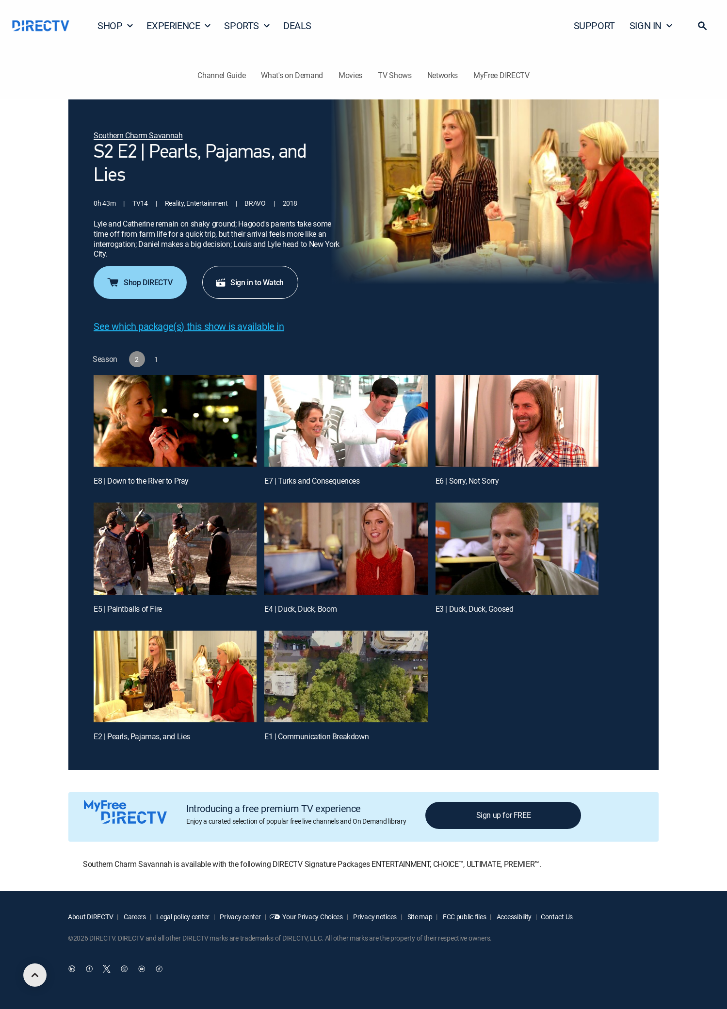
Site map (419, 916)
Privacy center (240, 916)
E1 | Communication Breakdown (316, 736)
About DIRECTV (90, 916)
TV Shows (394, 75)
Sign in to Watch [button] (249, 282)
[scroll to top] (34, 975)
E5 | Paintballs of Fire (128, 608)
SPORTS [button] (247, 25)
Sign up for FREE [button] (503, 815)
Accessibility (513, 916)
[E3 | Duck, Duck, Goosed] (517, 548)
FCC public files (463, 916)
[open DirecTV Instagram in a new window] (124, 969)
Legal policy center (182, 916)
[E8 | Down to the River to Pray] (175, 421)
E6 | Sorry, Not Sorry (467, 480)
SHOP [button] (115, 25)
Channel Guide (221, 75)
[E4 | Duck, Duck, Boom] (345, 548)
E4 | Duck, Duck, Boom (300, 608)
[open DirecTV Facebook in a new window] (89, 969)
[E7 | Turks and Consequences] (345, 421)
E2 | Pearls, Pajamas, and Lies (142, 736)
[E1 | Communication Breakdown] (345, 676)
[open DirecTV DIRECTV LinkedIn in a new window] (72, 969)
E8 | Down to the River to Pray (141, 480)
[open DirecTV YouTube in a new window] (141, 969)
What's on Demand (292, 75)
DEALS (297, 25)
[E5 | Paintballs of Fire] (175, 548)
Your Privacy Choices (312, 916)
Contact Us (557, 916)
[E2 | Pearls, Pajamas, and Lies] (175, 676)
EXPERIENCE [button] (178, 25)
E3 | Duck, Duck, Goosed (475, 608)
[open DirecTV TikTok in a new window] (159, 969)
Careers (134, 916)
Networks (442, 75)
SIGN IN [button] (651, 25)
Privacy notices (374, 916)
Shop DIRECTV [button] (139, 282)
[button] (702, 26)
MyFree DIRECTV (501, 75)
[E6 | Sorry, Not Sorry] (517, 421)
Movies (350, 75)
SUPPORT (594, 25)
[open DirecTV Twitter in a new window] (107, 969)
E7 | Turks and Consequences (311, 480)
